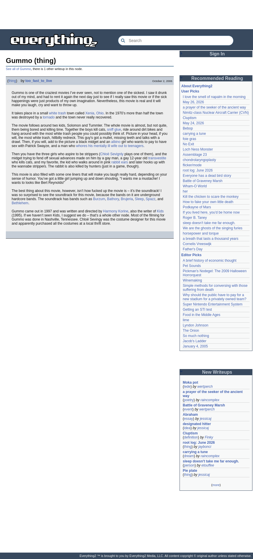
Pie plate (190, 471)
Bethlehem (20, 203)
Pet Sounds (192, 266)
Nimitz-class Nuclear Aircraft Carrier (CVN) (216, 113)
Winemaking (192, 280)
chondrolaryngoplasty (199, 160)
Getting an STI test (197, 310)
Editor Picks (191, 255)
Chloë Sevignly (112, 154)
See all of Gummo (18, 69)
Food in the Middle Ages (201, 315)
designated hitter (197, 424)
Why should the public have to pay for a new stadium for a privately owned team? (214, 297)
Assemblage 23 (195, 155)
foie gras (189, 139)
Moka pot (190, 382)
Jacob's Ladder (194, 341)
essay (188, 419)
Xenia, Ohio (94, 113)
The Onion (191, 331)
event (188, 409)
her (185, 191)
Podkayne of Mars (197, 207)
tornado (49, 117)
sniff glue (114, 129)
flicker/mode (192, 165)
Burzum (99, 199)
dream (189, 456)
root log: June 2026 (198, 170)
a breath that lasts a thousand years (210, 239)
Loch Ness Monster (198, 149)
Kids (160, 211)
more (215, 485)
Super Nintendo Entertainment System (213, 304)
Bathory (113, 199)
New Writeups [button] (217, 372)
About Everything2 (196, 86)
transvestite (157, 158)
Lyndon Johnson (195, 325)
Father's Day (193, 249)
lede (187, 387)
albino (115, 142)
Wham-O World (195, 186)
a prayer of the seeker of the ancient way (214, 107)
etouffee (207, 465)
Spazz (150, 199)
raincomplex (210, 400)
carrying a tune (194, 134)
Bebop (188, 128)
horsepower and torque (201, 233)
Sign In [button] (217, 53)
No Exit (188, 144)
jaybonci (204, 447)
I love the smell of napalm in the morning (214, 97)
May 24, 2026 (193, 123)
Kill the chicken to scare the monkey (210, 197)
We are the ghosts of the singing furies (213, 228)
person (189, 465)
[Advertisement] (126, 14)
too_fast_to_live (38, 81)
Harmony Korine (116, 211)
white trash (57, 113)
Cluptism (189, 118)
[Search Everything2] (175, 41)
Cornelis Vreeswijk (197, 244)
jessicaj (205, 419)
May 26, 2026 (193, 102)
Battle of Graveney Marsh (202, 181)
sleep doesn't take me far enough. (209, 223)
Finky (209, 437)
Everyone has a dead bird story (207, 176)
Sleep (139, 199)
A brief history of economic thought (209, 260)
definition (191, 437)
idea (187, 428)
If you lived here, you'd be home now (211, 212)
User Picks (190, 91)
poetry (189, 400)
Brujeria (127, 199)
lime (186, 320)
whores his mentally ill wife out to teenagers (109, 146)
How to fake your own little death (208, 202)
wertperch (205, 387)
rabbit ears (119, 162)
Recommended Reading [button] (217, 78)
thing (12, 81)
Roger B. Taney (195, 218)
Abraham (190, 415)
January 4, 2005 (195, 346)
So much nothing (196, 336)
